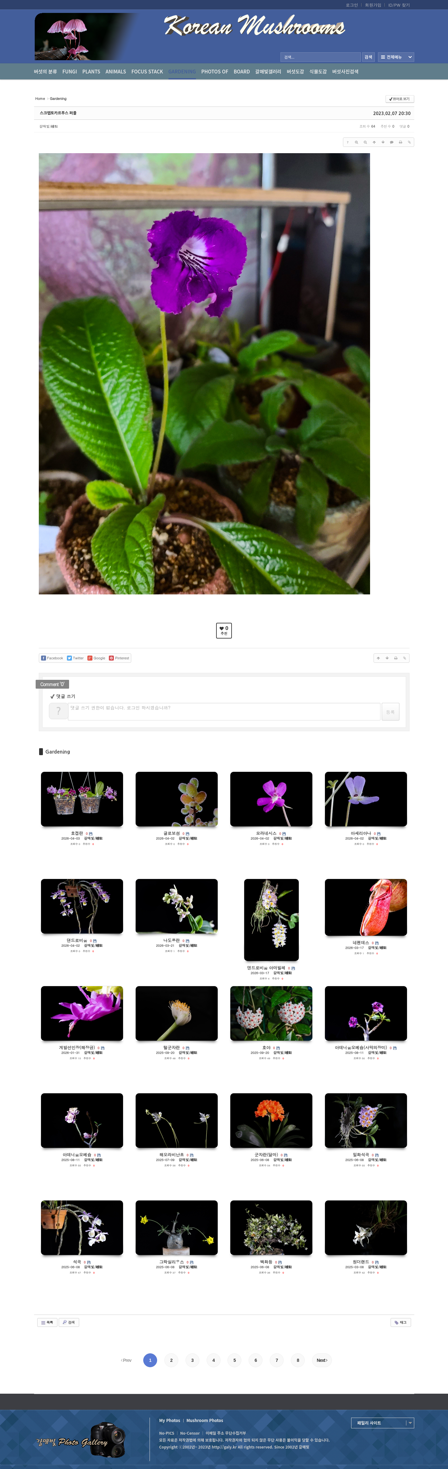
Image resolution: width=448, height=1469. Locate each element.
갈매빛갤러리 (268, 71)
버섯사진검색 (345, 71)
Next (322, 1360)
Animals (116, 71)
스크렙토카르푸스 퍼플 (58, 113)
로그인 (352, 5)
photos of (214, 71)
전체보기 (396, 57)
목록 (47, 1322)
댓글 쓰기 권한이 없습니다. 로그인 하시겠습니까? (121, 707)
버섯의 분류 (45, 71)
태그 (400, 1322)
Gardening (182, 73)
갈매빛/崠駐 (48, 126)
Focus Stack (147, 71)
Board (242, 71)
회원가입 (373, 5)
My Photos (169, 1420)
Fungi (69, 71)
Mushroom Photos (204, 1420)
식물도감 (318, 71)
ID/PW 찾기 (399, 5)
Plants (91, 71)
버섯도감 (295, 71)
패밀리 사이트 (369, 1423)
